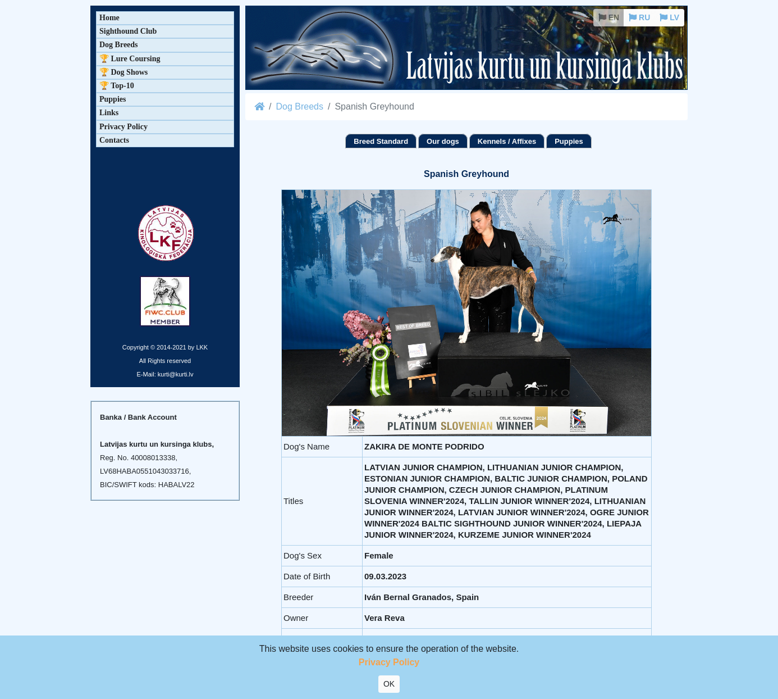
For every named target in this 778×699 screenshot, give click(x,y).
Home (109, 17)
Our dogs (443, 141)
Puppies (569, 141)
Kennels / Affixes (507, 141)
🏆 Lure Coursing (130, 59)
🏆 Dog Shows (123, 72)
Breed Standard (381, 141)
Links (108, 112)
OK (389, 683)
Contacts (114, 140)
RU (639, 17)
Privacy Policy (123, 126)
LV (669, 17)
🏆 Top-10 (116, 85)
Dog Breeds (299, 106)
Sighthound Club (128, 31)
